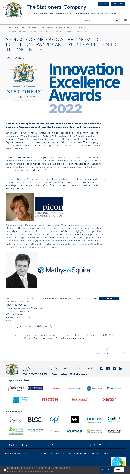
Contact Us (15, 445)
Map (49, 445)
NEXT (120, 353)
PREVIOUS (102, 351)
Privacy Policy (47, 453)
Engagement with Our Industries (52, 27)
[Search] (98, 20)
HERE (109, 299)
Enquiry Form (99, 445)
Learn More (106, 470)
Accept (119, 470)
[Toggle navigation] (125, 20)
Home (10, 27)
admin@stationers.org (77, 374)
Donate (103, 4)
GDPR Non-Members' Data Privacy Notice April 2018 (89, 453)
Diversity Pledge (31, 453)
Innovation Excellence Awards (78, 27)
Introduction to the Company (26, 27)
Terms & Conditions (12, 453)
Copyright (60, 453)
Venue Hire (118, 4)
